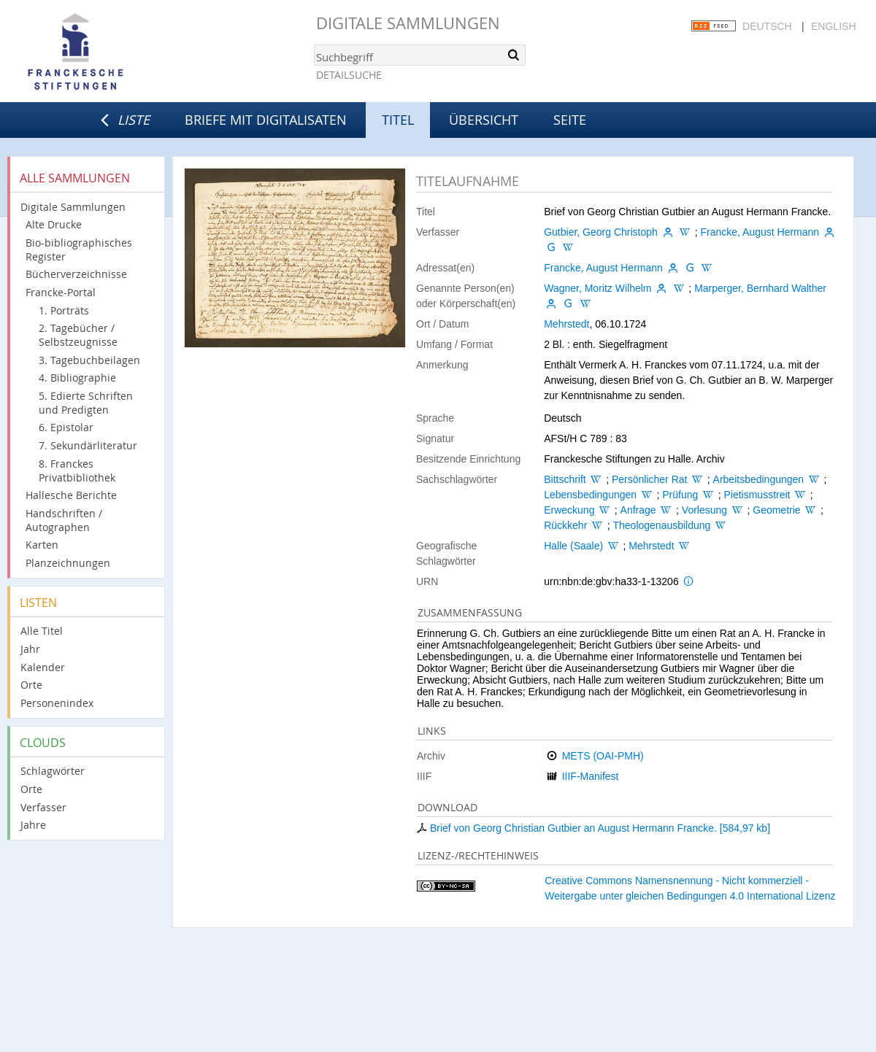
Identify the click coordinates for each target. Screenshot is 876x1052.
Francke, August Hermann (759, 232)
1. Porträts (64, 310)
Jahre (33, 825)
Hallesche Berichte (71, 495)
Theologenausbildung (661, 525)
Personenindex (56, 703)
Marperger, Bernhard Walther (760, 288)
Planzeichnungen (68, 563)
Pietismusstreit (756, 494)
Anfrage (638, 510)
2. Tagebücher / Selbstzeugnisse (78, 335)
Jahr (30, 649)
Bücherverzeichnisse (76, 274)
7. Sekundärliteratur (88, 445)
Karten (42, 545)
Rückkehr (565, 525)
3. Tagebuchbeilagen (89, 360)
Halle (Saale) (573, 546)
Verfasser (43, 807)
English (833, 26)
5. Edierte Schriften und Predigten (86, 403)
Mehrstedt (566, 324)
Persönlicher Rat (650, 479)
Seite (569, 119)
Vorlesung (704, 510)
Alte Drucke (54, 224)
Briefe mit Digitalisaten (266, 119)
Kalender (42, 667)
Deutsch (767, 26)
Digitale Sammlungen (408, 23)
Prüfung (680, 494)
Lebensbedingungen (590, 494)
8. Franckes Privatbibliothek (77, 470)
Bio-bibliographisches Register (79, 249)
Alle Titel (41, 631)
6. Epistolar (66, 427)
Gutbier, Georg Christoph (601, 232)
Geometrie (776, 510)
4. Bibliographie (77, 377)
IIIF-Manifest (590, 776)
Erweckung (569, 510)
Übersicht (483, 119)
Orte (31, 685)
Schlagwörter (52, 771)
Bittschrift (565, 479)
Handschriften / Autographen (64, 520)
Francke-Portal (61, 292)
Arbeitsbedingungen (758, 479)
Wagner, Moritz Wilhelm (597, 288)
